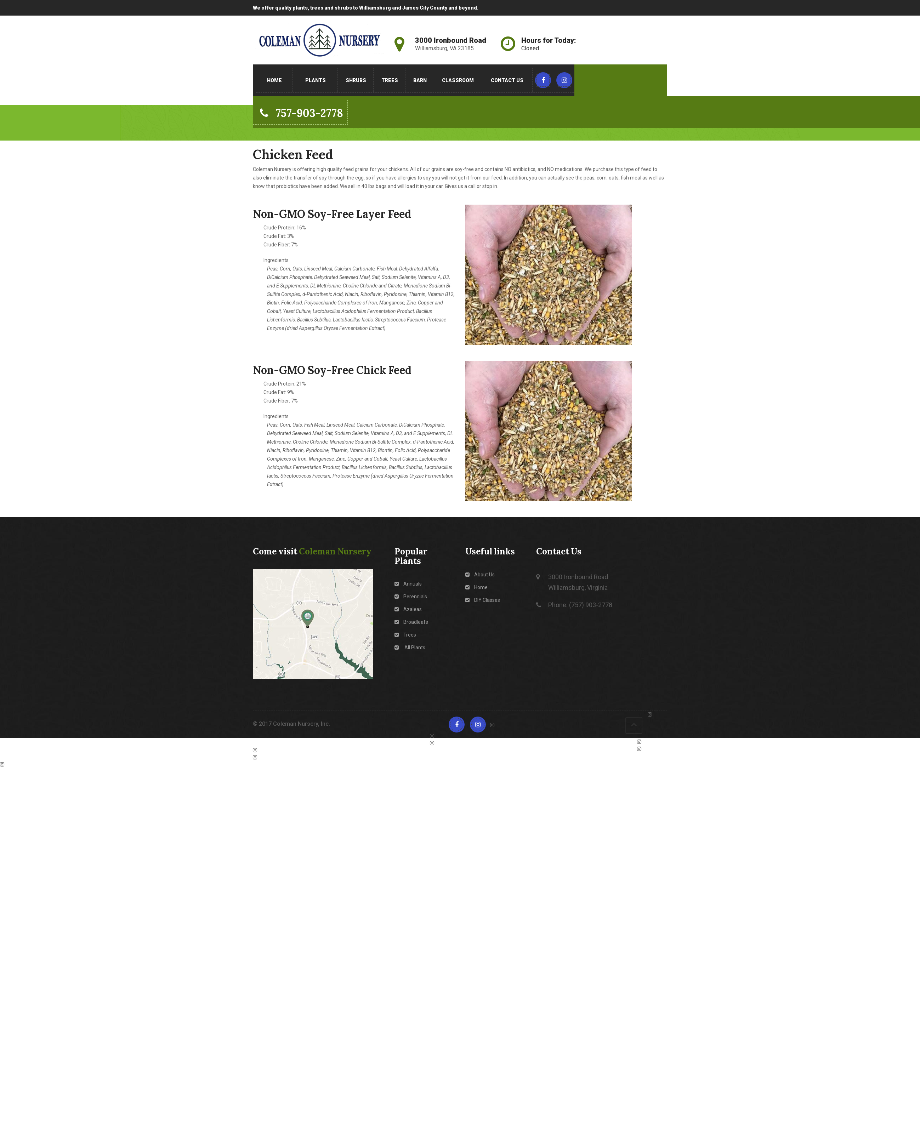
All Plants (409, 647)
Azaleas (408, 609)
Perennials (410, 596)
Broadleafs (411, 622)
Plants (315, 80)
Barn (420, 80)
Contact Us (507, 80)
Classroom (458, 80)
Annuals (408, 584)
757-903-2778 (301, 112)
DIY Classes (482, 600)
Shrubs (356, 80)
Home (274, 80)
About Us (480, 574)
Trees (389, 80)
